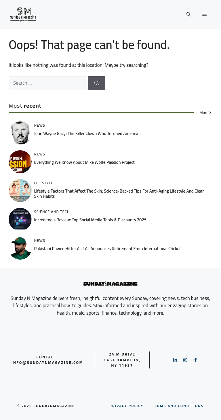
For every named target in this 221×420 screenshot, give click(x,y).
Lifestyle (44, 183)
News (39, 125)
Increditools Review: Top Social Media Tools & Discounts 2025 (90, 220)
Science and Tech (52, 212)
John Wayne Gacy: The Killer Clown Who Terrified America (86, 133)
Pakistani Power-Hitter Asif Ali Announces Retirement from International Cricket (107, 248)
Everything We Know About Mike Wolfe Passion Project (84, 162)
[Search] (96, 83)
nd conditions (178, 405)
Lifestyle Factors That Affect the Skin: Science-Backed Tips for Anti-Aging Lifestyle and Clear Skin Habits (119, 193)
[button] (189, 14)
